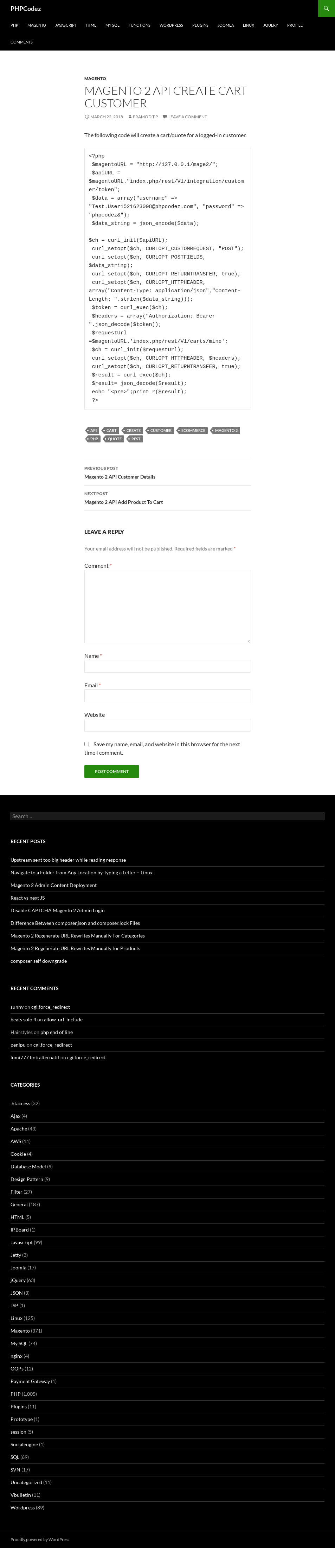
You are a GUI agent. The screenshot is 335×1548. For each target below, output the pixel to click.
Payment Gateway (30, 1381)
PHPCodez (26, 8)
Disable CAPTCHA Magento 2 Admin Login (58, 910)
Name (93, 655)
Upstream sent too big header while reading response (68, 860)
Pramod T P (145, 116)
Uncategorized (26, 1482)
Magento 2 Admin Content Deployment (54, 885)
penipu (18, 1045)
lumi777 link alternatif (35, 1057)
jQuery (270, 25)
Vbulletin (21, 1495)
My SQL (112, 25)
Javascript (66, 25)
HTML (91, 25)
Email (92, 685)
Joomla (226, 25)
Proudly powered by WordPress (40, 1539)
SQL (15, 1457)
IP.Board (20, 1230)
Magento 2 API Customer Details (167, 472)
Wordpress (23, 1507)
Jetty (16, 1255)
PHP (14, 25)
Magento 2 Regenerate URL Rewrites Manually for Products (75, 948)
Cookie (18, 1154)
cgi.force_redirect (50, 1007)
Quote (115, 438)
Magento (36, 25)
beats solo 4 (23, 1019)
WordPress (171, 25)
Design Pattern (27, 1179)
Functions (139, 25)
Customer (161, 430)
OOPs (17, 1369)
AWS (16, 1141)
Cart (112, 430)
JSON (17, 1293)
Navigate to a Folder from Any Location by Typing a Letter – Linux (82, 872)
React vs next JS (28, 898)
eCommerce (193, 430)
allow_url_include (63, 1019)
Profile (295, 25)
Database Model (28, 1166)
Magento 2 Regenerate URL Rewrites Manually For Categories (78, 936)
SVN (15, 1470)
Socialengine (24, 1444)
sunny (17, 1007)
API (93, 430)
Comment (98, 565)
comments (22, 42)
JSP (14, 1305)
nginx (16, 1356)
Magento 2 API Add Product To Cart (167, 497)
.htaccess (20, 1103)
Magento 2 (226, 430)
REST (136, 438)
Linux (248, 25)
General (19, 1204)
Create (134, 430)
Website (94, 714)
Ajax (15, 1116)
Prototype (22, 1419)
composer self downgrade (39, 961)
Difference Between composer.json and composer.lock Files (75, 923)
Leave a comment (187, 116)
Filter (16, 1192)
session (18, 1432)
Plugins (200, 25)
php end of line (56, 1032)
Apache (19, 1129)
